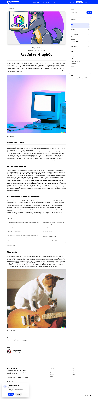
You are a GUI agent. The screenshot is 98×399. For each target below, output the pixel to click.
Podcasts (52, 371)
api (8, 340)
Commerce (39, 47)
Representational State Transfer (33, 147)
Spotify (19, 377)
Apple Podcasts (11, 377)
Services (48, 2)
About (54, 2)
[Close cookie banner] (26, 386)
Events (42, 2)
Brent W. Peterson (37, 58)
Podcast (34, 2)
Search (89, 12)
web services (43, 266)
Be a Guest (79, 2)
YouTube (26, 377)
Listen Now (87, 2)
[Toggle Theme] (71, 2)
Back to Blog (10, 8)
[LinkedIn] (85, 395)
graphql (13, 340)
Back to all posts (12, 360)
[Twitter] (90, 395)
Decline (18, 394)
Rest (18, 340)
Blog (38, 2)
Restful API (24, 340)
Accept (11, 394)
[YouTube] (73, 2)
